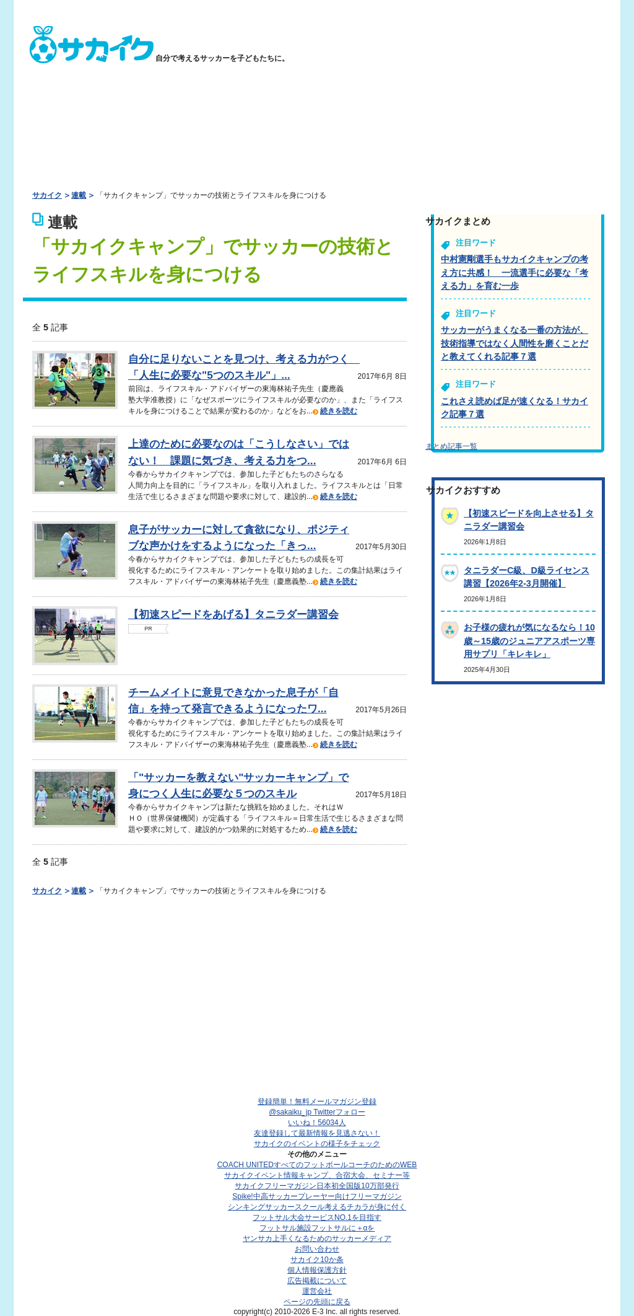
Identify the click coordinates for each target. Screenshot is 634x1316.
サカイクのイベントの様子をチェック (317, 1143)
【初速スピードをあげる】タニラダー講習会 (233, 614)
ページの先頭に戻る (317, 1301)
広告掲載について (317, 1280)
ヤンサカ (317, 1238)
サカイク (47, 195)
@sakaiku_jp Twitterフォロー (317, 1112)
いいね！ (316, 1122)
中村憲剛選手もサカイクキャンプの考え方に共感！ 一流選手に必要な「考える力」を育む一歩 (514, 272)
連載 (78, 195)
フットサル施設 (317, 1228)
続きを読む (338, 411)
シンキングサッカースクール (317, 1207)
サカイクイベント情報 (317, 1175)
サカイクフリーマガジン (317, 1185)
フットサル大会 (317, 1217)
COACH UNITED (317, 1164)
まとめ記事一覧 (451, 446)
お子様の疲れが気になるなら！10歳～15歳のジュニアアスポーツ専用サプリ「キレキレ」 (529, 640)
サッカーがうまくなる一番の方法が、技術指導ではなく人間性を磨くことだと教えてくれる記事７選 (514, 343)
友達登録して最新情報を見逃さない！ (317, 1133)
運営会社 (317, 1291)
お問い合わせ (317, 1249)
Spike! (316, 1196)
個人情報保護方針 (317, 1270)
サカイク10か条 (316, 1259)
